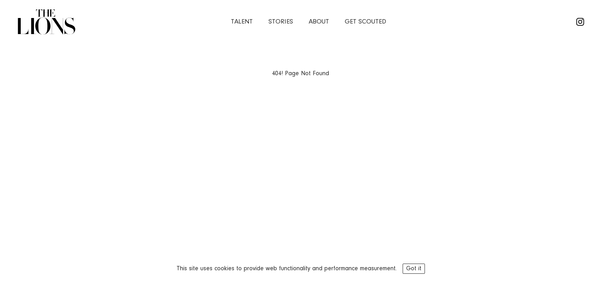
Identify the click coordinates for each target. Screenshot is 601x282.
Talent (242, 21)
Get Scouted (365, 21)
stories (280, 21)
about (319, 21)
